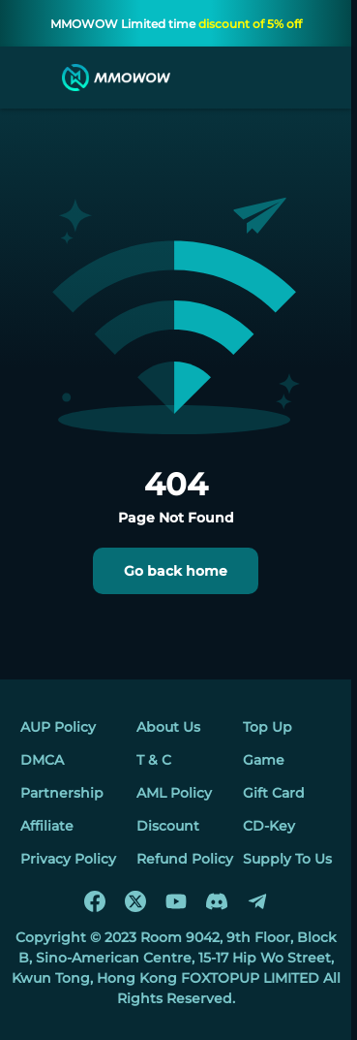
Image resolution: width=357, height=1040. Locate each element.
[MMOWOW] (116, 77)
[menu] (32, 77)
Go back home (175, 571)
